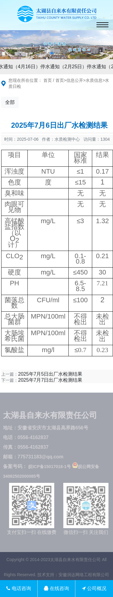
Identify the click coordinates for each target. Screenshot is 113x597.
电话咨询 (18, 588)
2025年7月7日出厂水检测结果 (50, 380)
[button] (52, 53)
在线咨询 (56, 588)
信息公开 (74, 80)
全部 (10, 102)
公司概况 (94, 588)
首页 (47, 80)
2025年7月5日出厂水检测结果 (50, 374)
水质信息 (94, 80)
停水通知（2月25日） (65, 66)
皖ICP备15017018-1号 (49, 466)
